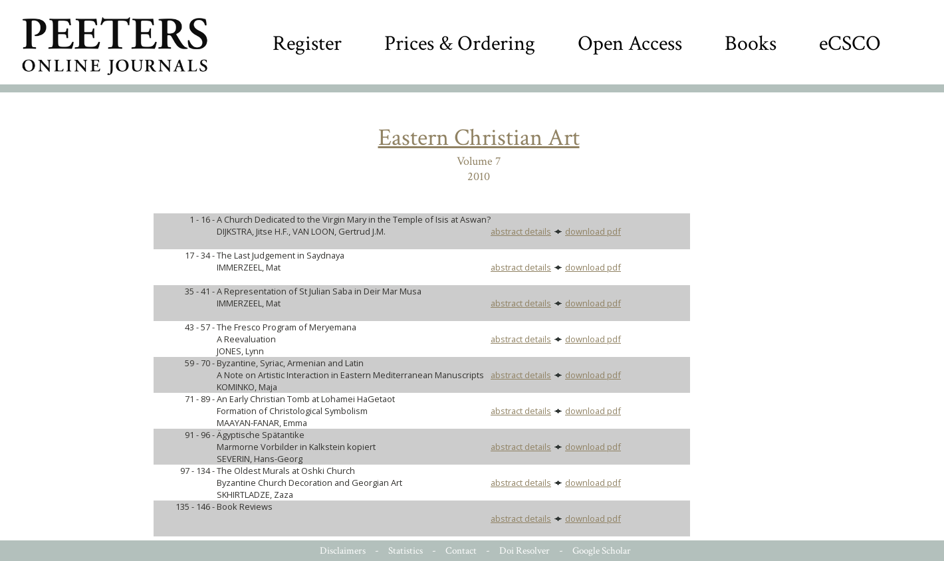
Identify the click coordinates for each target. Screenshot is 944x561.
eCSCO (850, 43)
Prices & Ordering (459, 43)
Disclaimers (343, 550)
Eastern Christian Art (479, 138)
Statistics (405, 550)
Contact (461, 550)
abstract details (521, 231)
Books (750, 43)
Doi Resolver (524, 550)
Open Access (630, 43)
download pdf (593, 231)
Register (307, 43)
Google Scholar (601, 550)
